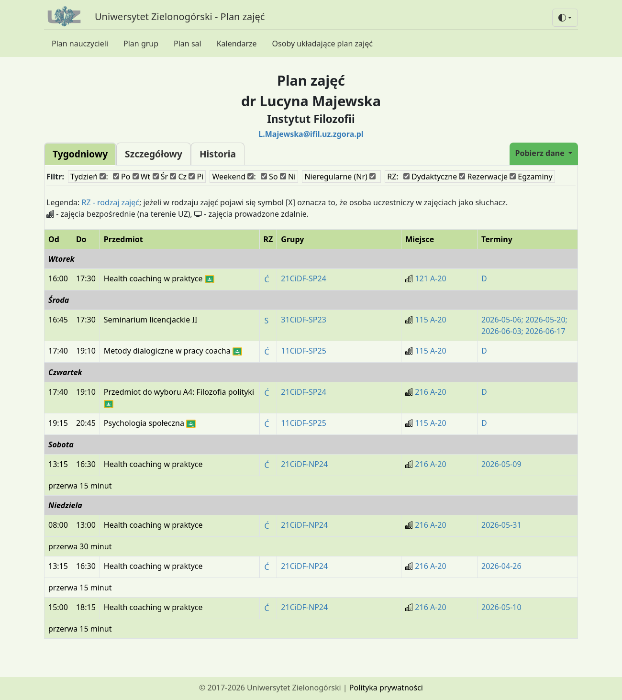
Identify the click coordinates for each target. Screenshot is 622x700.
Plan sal (187, 43)
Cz (178, 176)
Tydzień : (89, 176)
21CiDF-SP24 (303, 278)
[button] (565, 18)
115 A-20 (430, 319)
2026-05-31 (501, 525)
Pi (196, 176)
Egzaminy (531, 176)
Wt (142, 176)
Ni (288, 176)
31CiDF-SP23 (303, 319)
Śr (160, 176)
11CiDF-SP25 (303, 350)
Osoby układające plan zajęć (322, 43)
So (269, 176)
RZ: (392, 176)
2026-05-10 (501, 607)
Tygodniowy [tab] (80, 153)
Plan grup (140, 43)
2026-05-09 (501, 464)
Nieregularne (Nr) (340, 176)
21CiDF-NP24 (304, 464)
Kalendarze (237, 43)
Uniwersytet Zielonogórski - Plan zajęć (180, 16)
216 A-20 (430, 392)
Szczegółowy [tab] (153, 153)
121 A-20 (430, 278)
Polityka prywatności (386, 687)
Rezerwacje (483, 176)
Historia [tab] (218, 153)
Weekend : (233, 176)
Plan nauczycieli (80, 43)
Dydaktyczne (430, 176)
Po (122, 176)
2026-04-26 (501, 566)
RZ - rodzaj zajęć (110, 202)
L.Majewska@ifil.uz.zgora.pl (310, 134)
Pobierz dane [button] (540, 153)
